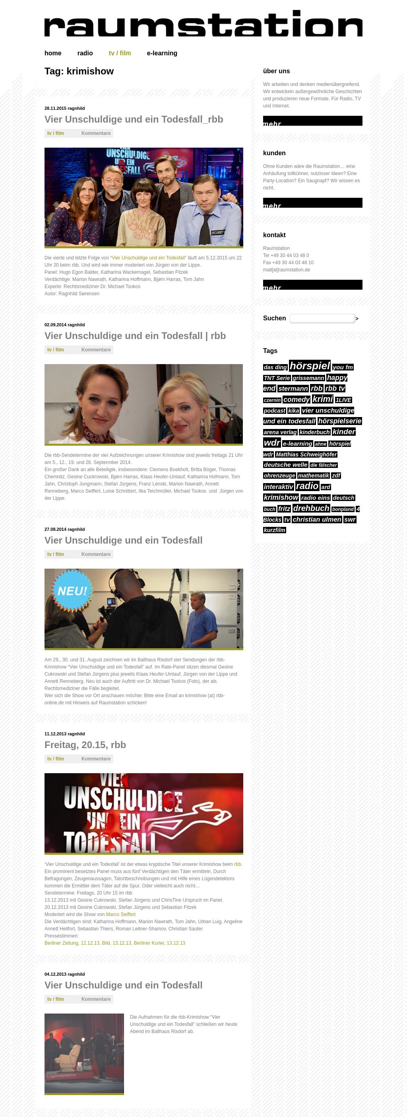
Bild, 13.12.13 (116, 943)
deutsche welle (286, 464)
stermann (293, 388)
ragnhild (76, 108)
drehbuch (311, 508)
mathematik (313, 475)
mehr (268, 119)
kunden (274, 153)
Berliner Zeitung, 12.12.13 (72, 943)
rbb (237, 864)
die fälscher (323, 465)
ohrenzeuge (279, 475)
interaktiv (278, 487)
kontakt (274, 235)
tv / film (120, 53)
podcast (274, 410)
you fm (343, 367)
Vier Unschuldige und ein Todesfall (148, 258)
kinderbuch (315, 432)
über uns (276, 71)
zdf (336, 475)
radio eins (315, 497)
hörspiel (310, 366)
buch (269, 509)
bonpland (343, 509)
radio (85, 53)
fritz (284, 509)
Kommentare (95, 133)
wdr (272, 442)
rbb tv (335, 388)
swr (350, 519)
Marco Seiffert (121, 914)
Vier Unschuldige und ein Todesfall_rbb (134, 119)
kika (293, 410)
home (53, 53)
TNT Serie (277, 378)
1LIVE (343, 400)
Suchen (274, 318)
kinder (344, 431)
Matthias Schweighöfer (306, 454)
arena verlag (280, 432)
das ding (275, 367)
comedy (296, 400)
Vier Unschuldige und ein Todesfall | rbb (135, 335)
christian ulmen (317, 519)
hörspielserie (340, 421)
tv (287, 519)
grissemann (308, 378)
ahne (320, 444)
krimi (323, 399)
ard (326, 487)
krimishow (281, 497)
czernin (272, 400)
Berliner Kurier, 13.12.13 (159, 943)
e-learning (162, 53)
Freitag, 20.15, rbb (85, 744)
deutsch (344, 498)
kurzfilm (274, 530)
